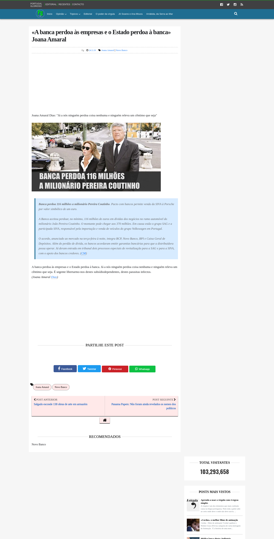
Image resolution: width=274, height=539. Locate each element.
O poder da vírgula (105, 13)
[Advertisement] (104, 86)
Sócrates (90, 516)
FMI (86, 494)
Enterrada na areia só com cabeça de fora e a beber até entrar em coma (213, 191)
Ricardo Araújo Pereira (69, 516)
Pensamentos (45, 516)
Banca (43, 494)
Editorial (59, 4)
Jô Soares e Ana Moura (131, 13)
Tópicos (74, 13)
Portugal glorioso (44, 4)
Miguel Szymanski (84, 509)
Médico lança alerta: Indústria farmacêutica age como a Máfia (208, 110)
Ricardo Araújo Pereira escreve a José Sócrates (211, 131)
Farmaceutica (46, 501)
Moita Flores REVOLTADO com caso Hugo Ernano (211, 171)
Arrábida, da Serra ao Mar (159, 13)
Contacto (86, 4)
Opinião (60, 13)
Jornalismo (63, 509)
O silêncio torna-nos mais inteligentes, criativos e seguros (211, 151)
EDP (73, 494)
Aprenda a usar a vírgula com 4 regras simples (211, 71)
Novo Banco (120, 53)
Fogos (62, 501)
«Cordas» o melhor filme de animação (211, 90)
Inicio (49, 13)
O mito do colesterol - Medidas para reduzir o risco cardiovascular (210, 251)
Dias (62, 297)
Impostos (75, 501)
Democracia (58, 494)
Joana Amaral (106, 53)
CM (63, 268)
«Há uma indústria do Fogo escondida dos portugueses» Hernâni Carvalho (213, 231)
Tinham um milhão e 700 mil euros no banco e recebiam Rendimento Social (211, 211)
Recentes (72, 4)
